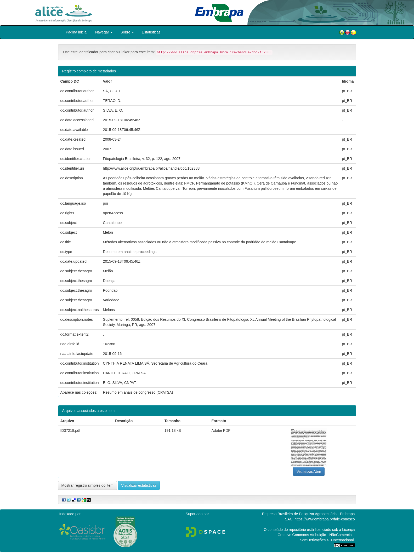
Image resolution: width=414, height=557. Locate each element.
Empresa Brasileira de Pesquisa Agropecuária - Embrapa (308, 514)
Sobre (127, 32)
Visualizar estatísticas (138, 485)
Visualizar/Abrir (309, 471)
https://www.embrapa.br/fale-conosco (324, 519)
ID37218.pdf (70, 430)
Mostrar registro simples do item (87, 485)
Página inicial (77, 32)
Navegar (104, 32)
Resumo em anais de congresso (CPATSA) (138, 392)
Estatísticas (151, 32)
